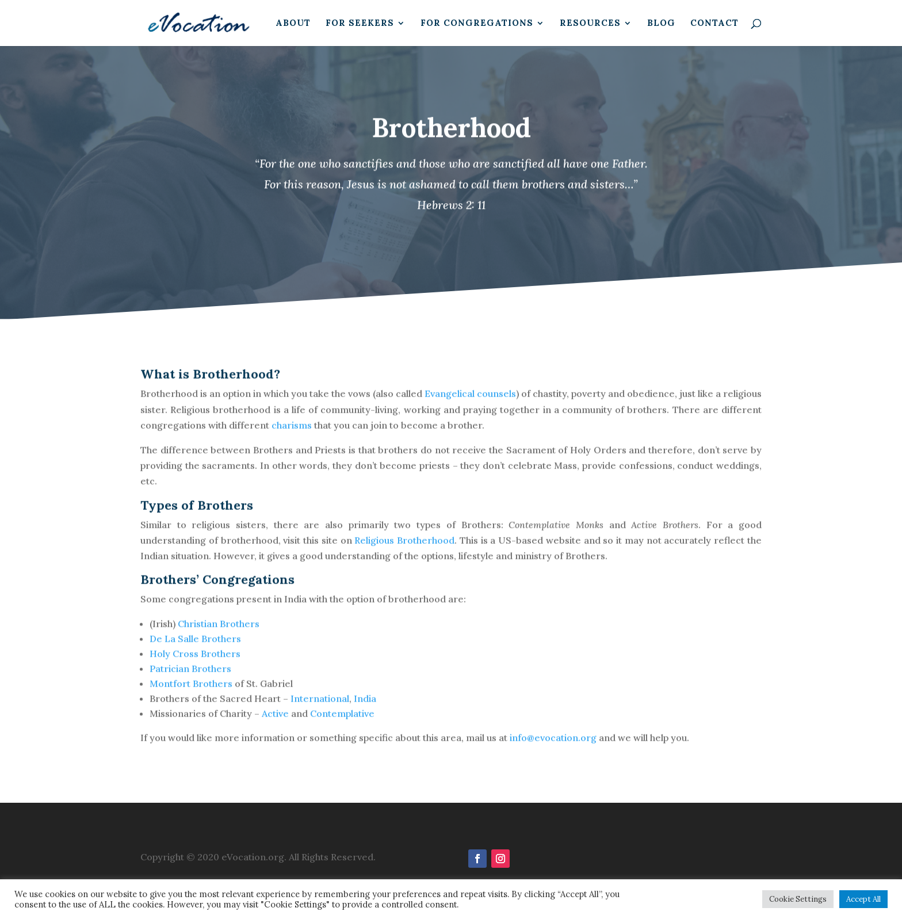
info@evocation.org (553, 747)
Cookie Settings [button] (798, 899)
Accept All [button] (863, 899)
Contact (714, 23)
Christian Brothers (220, 633)
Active (275, 723)
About (293, 23)
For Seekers (360, 23)
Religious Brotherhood (404, 549)
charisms (292, 434)
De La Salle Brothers (195, 648)
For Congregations (477, 23)
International (320, 708)
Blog (661, 23)
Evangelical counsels (470, 403)
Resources (590, 23)
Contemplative (342, 723)
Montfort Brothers (191, 693)
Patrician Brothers (190, 678)
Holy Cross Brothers (195, 663)
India (365, 708)
